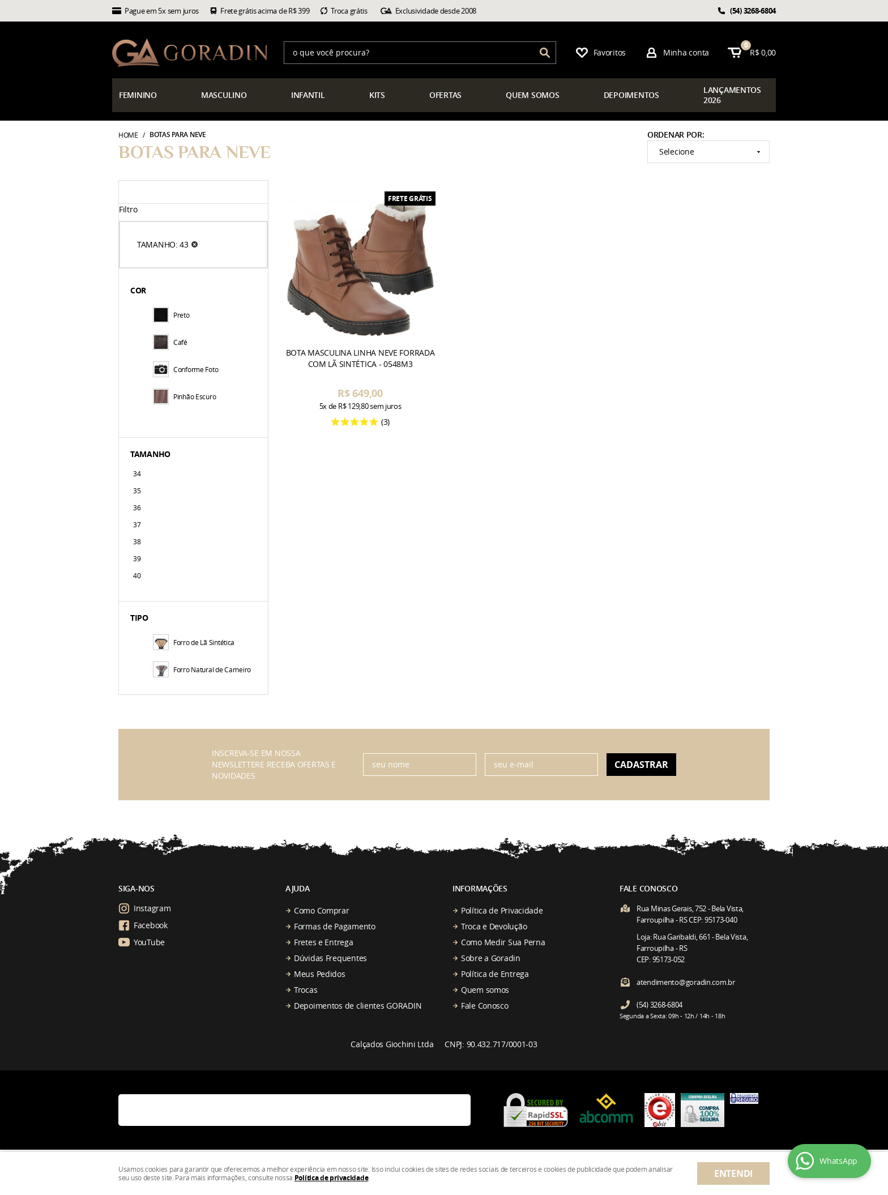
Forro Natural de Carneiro (202, 669)
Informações (479, 888)
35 (136, 490)
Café (170, 342)
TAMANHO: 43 (163, 244)
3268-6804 (753, 11)
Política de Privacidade (502, 910)
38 (136, 541)
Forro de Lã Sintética (193, 642)
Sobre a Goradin (490, 958)
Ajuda (297, 888)
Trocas (305, 989)
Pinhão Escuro (184, 396)
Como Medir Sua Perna (503, 942)
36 (136, 507)
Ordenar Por (674, 134)
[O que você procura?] (544, 52)
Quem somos (485, 989)
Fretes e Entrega (323, 942)
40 (136, 575)
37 (136, 524)
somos (532, 94)
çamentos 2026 (732, 94)
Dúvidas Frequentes (330, 958)
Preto (171, 315)
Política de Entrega (495, 973)
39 (136, 558)
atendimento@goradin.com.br (686, 982)
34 (136, 473)
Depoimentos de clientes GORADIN (357, 1005)
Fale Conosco (485, 1005)
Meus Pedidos (319, 973)
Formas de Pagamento (334, 926)
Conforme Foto (185, 369)
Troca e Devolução (494, 926)
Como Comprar (321, 910)
